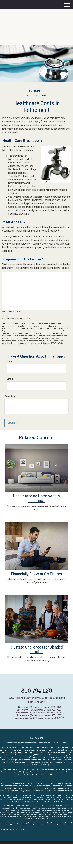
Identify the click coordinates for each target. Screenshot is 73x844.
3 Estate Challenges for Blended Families (36, 649)
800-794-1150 (36, 690)
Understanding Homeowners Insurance (36, 498)
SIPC (11, 788)
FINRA (6, 788)
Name (10, 361)
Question (9, 396)
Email (10, 378)
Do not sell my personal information (40, 774)
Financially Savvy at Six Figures (36, 573)
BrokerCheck (62, 743)
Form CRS (39, 738)
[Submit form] (12, 423)
